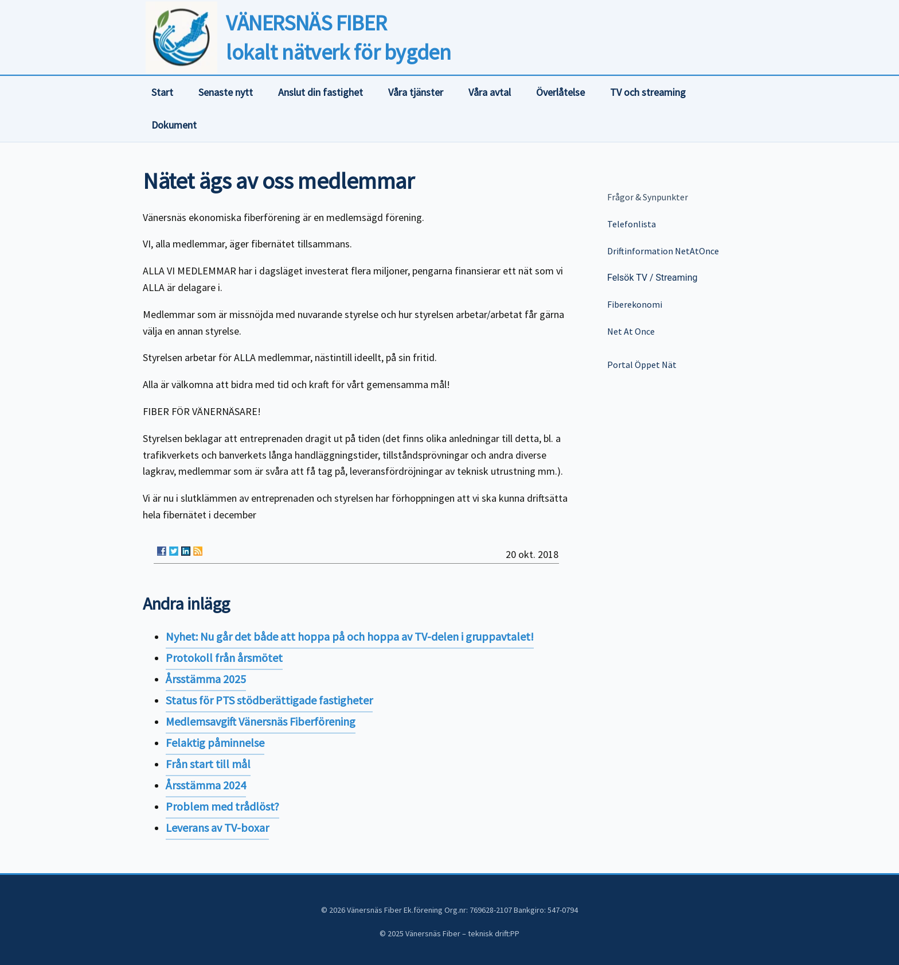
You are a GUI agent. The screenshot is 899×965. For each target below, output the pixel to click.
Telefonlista (631, 224)
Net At (620, 331)
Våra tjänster (415, 92)
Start (162, 92)
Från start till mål (208, 764)
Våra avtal (489, 92)
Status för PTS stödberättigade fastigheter (269, 700)
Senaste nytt (225, 92)
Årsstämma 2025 (206, 679)
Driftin (619, 251)
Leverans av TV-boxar (217, 827)
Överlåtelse (560, 92)
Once (644, 331)
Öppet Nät (655, 364)
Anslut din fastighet (320, 92)
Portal (620, 364)
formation (653, 251)
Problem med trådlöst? (222, 806)
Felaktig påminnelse (215, 742)
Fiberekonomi (634, 304)
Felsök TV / (630, 277)
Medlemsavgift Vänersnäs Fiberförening (260, 721)
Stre (663, 277)
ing (691, 277)
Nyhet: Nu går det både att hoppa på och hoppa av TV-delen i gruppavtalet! (350, 636)
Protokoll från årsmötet (224, 657)
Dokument (174, 124)
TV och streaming (648, 92)
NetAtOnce (697, 251)
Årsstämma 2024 (206, 785)
